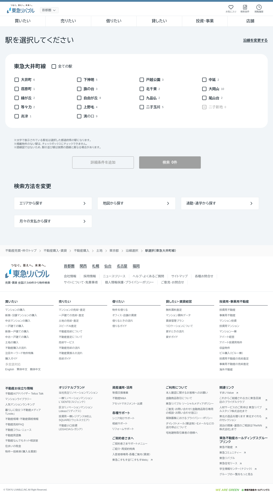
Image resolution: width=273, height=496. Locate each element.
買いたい (23, 21)
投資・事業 (205, 21)
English (9, 369)
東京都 (114, 250)
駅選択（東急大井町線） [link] (160, 250)
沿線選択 (132, 250)
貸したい (159, 21)
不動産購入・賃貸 (55, 250)
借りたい (113, 21)
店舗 (250, 21)
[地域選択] (49, 10)
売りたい (68, 21)
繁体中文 (22, 369)
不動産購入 (81, 250)
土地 (99, 250)
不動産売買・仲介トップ (21, 250)
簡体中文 (35, 369)
